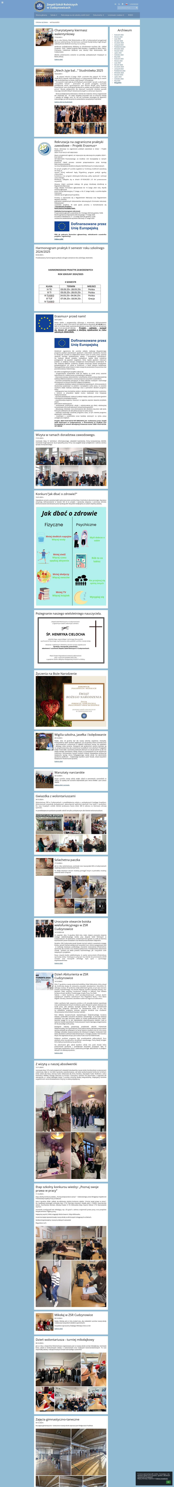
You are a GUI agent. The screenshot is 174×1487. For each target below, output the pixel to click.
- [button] (119, 4)
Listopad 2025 (119, 45)
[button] (126, 4)
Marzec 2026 (118, 37)
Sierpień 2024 (118, 75)
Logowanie (134, 4)
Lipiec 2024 (118, 77)
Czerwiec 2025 (119, 55)
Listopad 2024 (119, 69)
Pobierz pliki (58, 239)
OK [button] (168, 1482)
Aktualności (54, 22)
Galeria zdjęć (58, 59)
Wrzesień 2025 (119, 49)
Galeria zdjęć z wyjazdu (61, 785)
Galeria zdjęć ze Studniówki (63, 102)
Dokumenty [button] (98, 15)
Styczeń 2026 (118, 41)
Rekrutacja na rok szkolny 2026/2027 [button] (75, 15)
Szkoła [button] (54, 15)
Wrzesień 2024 (119, 73)
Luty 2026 (117, 39)
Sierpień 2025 (118, 51)
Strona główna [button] (41, 15)
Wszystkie (117, 83)
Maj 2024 (117, 81)
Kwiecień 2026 (119, 35)
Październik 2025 (119, 47)
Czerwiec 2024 (119, 79)
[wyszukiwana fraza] (127, 8)
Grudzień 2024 (119, 67)
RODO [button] (130, 15)
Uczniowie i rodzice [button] (116, 15)
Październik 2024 (119, 71)
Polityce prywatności (162, 1478)
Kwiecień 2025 (119, 59)
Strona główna (42, 22)
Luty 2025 (117, 63)
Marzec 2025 (118, 61)
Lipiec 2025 (118, 53)
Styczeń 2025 (118, 65)
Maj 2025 (117, 57)
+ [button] (116, 4)
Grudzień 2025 (119, 43)
